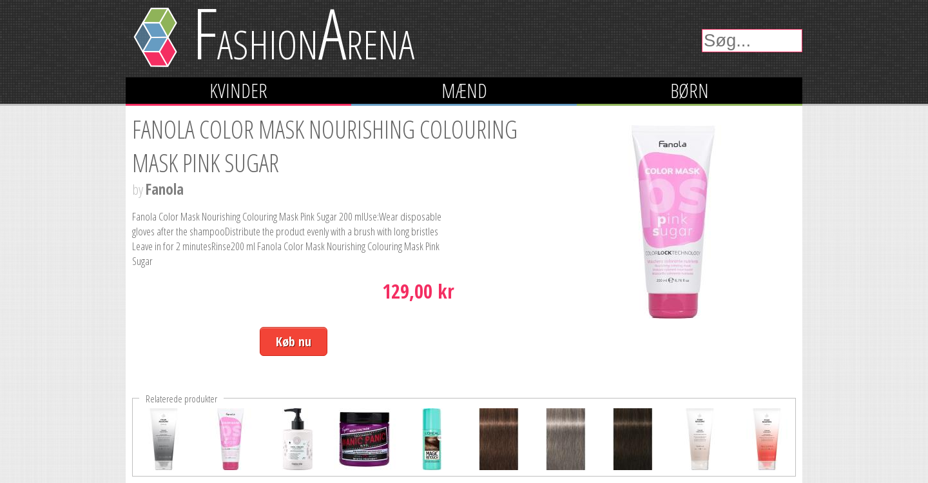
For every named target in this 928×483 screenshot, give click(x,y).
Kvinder (238, 90)
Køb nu (293, 341)
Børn (689, 90)
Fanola (165, 189)
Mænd (464, 90)
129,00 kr (418, 291)
